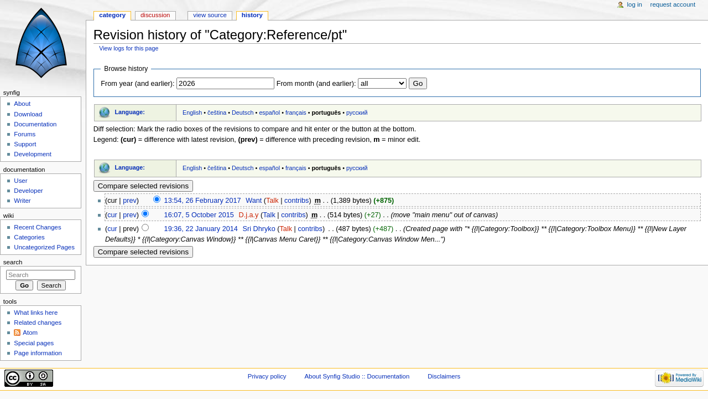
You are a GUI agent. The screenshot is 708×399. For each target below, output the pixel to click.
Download (28, 114)
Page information (38, 353)
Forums (24, 134)
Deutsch (243, 112)
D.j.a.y (248, 215)
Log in (634, 4)
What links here (36, 312)
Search (13, 262)
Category (112, 15)
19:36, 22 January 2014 (201, 229)
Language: (129, 112)
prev (130, 200)
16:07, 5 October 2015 (199, 215)
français (295, 112)
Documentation (35, 124)
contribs (296, 200)
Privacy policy (267, 376)
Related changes (37, 322)
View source (209, 15)
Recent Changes (37, 227)
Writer (22, 200)
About (22, 103)
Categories (29, 237)
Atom (30, 332)
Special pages (34, 343)
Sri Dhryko (259, 229)
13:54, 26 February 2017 (202, 200)
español (269, 112)
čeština (216, 112)
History (252, 15)
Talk (272, 200)
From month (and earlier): (316, 84)
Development (32, 154)
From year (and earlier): (137, 84)
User (20, 180)
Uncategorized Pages (44, 247)
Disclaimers (444, 376)
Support (25, 144)
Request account (673, 4)
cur (112, 215)
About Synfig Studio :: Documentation (356, 376)
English (192, 112)
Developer (28, 190)
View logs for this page (128, 48)
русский (357, 112)
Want (254, 200)
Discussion (155, 15)
